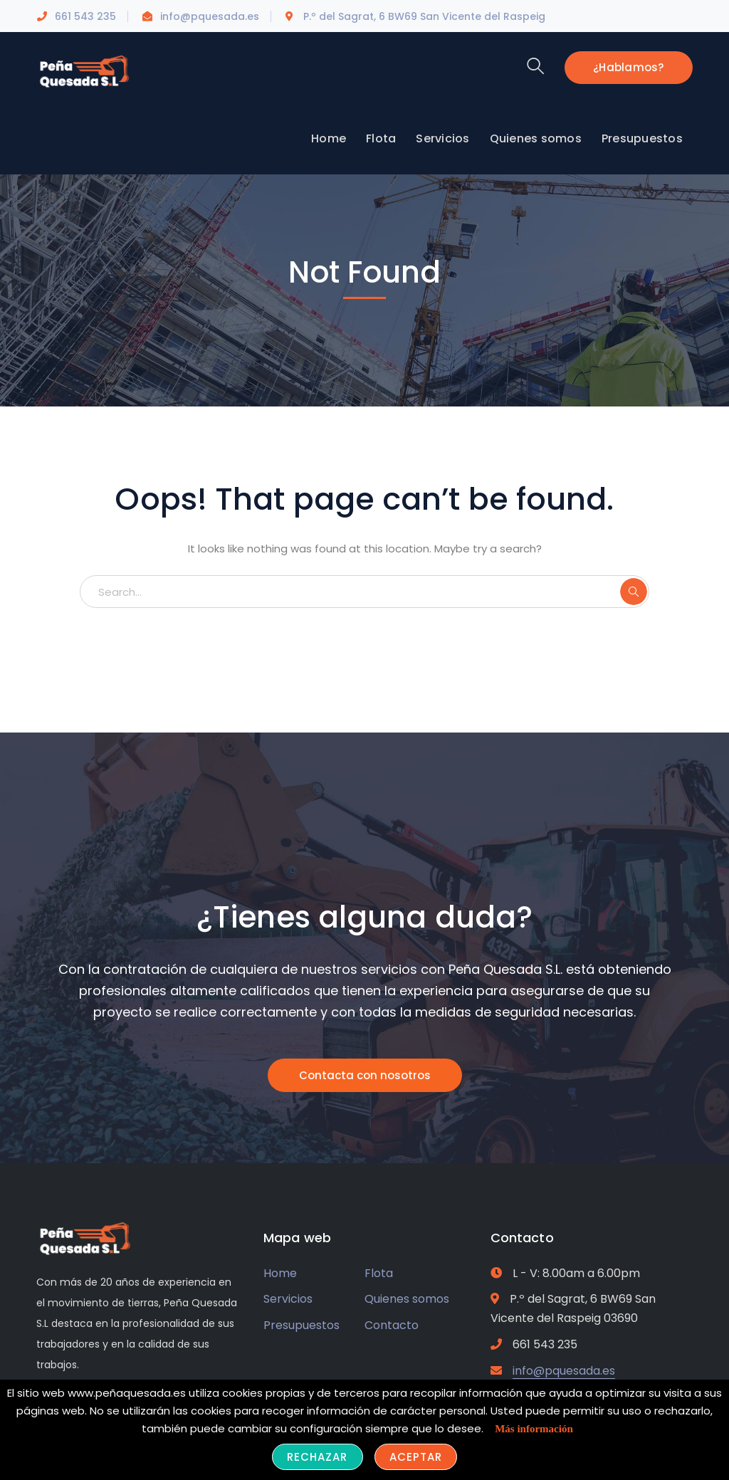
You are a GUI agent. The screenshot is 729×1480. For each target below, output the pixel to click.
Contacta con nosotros (365, 1075)
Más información (534, 1428)
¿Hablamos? (628, 67)
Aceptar (416, 1456)
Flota (378, 1273)
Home (280, 1273)
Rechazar (317, 1456)
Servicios (288, 1299)
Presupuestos (301, 1325)
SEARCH (633, 591)
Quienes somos (406, 1299)
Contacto (391, 1325)
